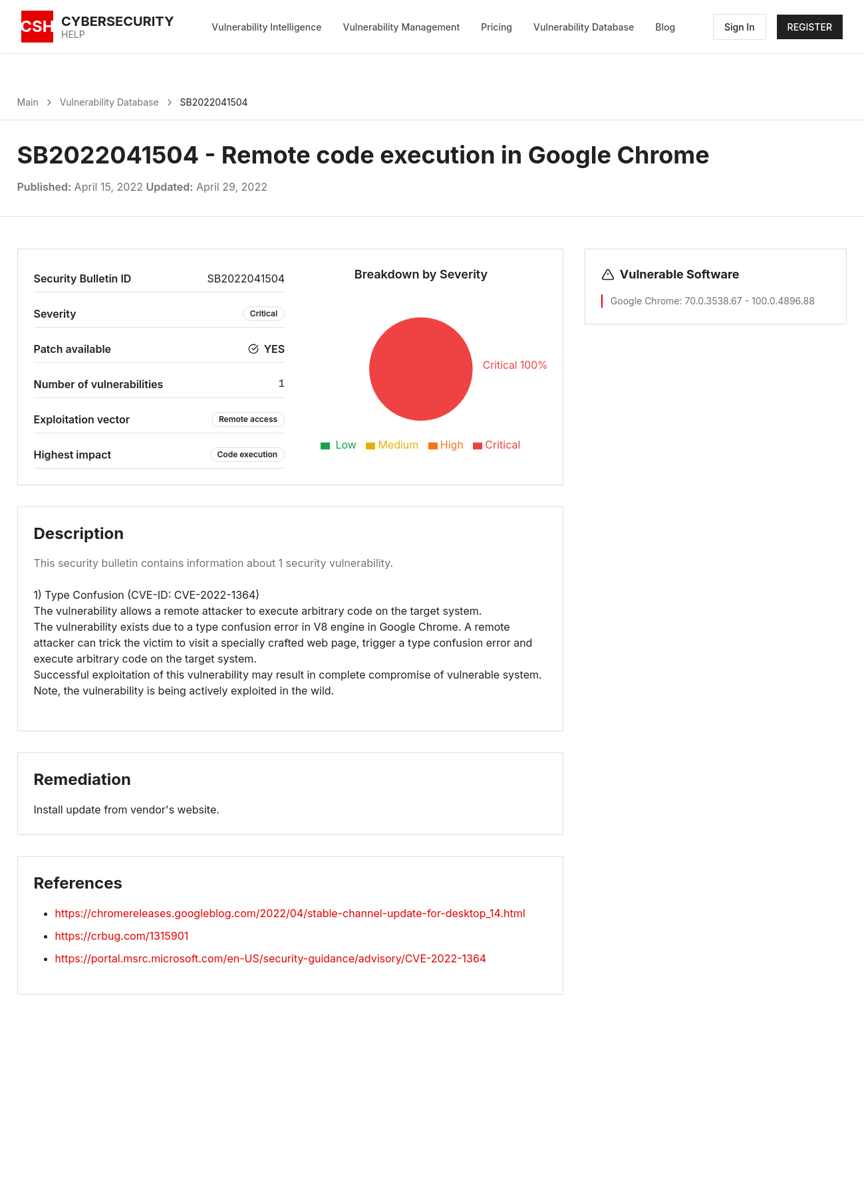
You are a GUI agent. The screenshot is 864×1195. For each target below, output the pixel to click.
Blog (665, 27)
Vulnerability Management (401, 27)
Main (28, 102)
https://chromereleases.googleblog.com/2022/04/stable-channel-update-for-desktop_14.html (290, 913)
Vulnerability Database (583, 27)
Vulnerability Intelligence (266, 27)
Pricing (496, 27)
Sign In (739, 27)
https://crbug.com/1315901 (122, 935)
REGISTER (810, 27)
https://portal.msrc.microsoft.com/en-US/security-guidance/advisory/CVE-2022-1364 (271, 958)
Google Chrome (645, 300)
